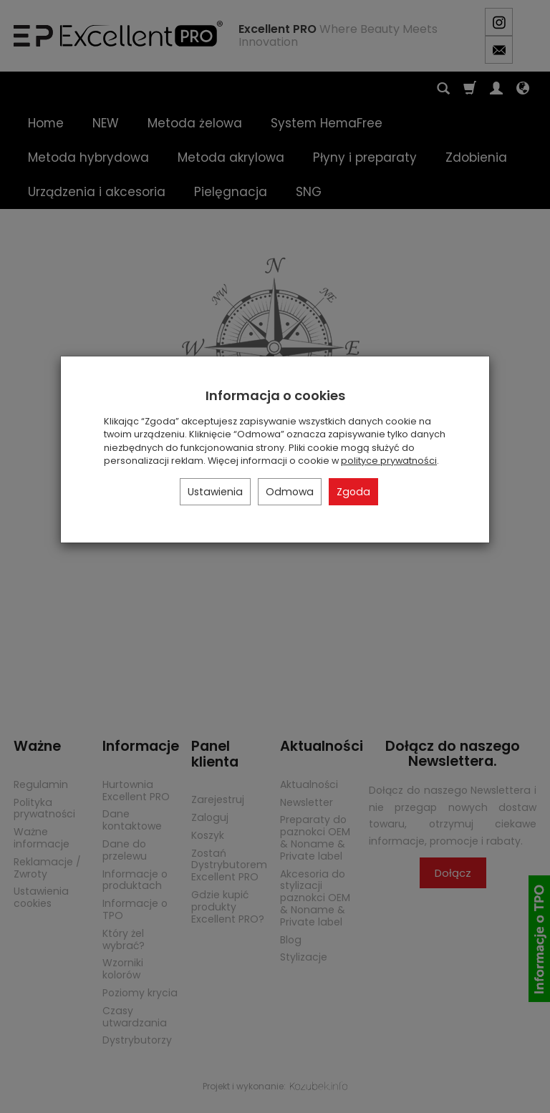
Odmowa (290, 492)
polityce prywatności (389, 461)
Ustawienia (215, 492)
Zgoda (353, 492)
